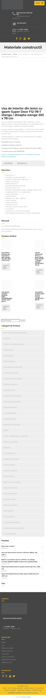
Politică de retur (6, 662)
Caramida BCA (8, 355)
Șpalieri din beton (10, 488)
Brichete (6, 338)
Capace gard (8, 350)
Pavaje (6, 430)
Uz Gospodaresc (9, 534)
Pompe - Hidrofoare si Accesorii (15, 436)
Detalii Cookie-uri (7, 651)
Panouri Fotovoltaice (11, 424)
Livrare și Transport (7, 657)
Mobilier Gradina (10, 407)
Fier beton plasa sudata (12, 378)
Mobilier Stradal (10, 413)
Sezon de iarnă (9, 465)
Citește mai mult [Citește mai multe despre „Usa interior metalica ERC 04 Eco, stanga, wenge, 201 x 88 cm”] (40, 306)
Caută (23, 320)
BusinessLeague (26, 697)
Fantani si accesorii (10, 373)
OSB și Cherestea (9, 419)
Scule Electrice (9, 453)
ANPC (3, 642)
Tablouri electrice (10, 505)
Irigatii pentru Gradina (12, 396)
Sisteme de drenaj (10, 470)
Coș (2, 645)
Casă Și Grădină (9, 361)
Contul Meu (5, 654)
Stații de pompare (10, 493)
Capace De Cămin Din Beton (13, 344)
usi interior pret (11, 156)
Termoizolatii (8, 511)
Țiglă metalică (8, 516)
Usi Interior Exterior (14, 154)
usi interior (29, 154)
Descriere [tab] (8, 163)
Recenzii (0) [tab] (22, 163)
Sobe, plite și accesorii (11, 482)
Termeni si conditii (7, 648)
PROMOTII (6, 447)
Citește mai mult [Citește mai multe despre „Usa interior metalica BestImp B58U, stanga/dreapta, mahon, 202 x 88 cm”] (6, 308)
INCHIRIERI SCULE (9, 390)
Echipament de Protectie (12, 367)
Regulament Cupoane (8, 659)
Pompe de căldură (10, 442)
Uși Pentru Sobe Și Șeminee (13, 528)
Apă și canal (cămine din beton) (15, 333)
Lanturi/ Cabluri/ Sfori (12, 401)
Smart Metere (8, 476)
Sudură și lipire (9, 499)
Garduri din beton (10, 384)
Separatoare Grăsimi (11, 459)
